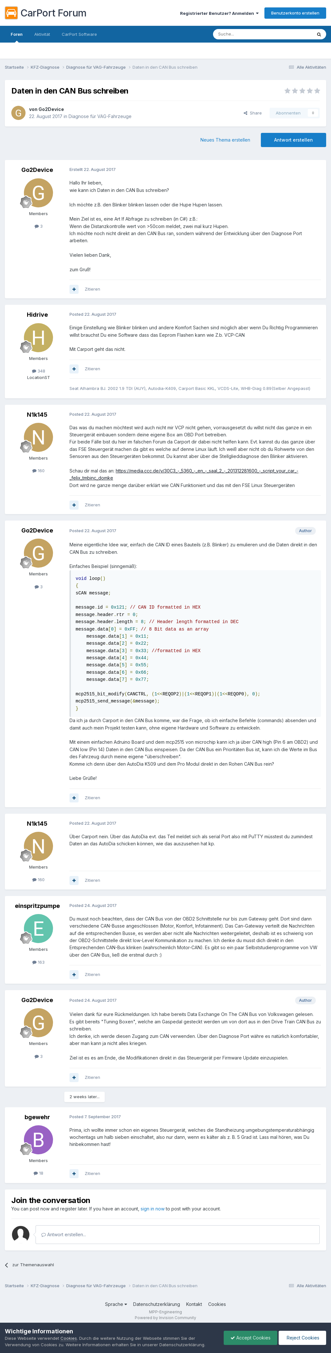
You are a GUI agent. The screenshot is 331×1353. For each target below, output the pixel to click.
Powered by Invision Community (165, 1317)
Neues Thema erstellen (225, 140)
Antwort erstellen (293, 140)
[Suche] (246, 34)
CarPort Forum (46, 12)
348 (38, 370)
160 (38, 470)
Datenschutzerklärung (156, 1304)
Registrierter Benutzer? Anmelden (219, 13)
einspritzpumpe (37, 905)
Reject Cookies (302, 1337)
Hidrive (37, 314)
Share (253, 112)
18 (38, 1173)
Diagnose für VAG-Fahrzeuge (100, 116)
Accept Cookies (250, 1337)
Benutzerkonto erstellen (295, 12)
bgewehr (37, 1117)
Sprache (116, 1304)
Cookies (217, 1304)
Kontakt (194, 1304)
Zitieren (92, 289)
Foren (17, 37)
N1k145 (37, 414)
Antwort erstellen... (63, 1234)
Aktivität (42, 34)
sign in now (153, 1208)
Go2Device (51, 109)
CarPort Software (79, 34)
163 (38, 962)
